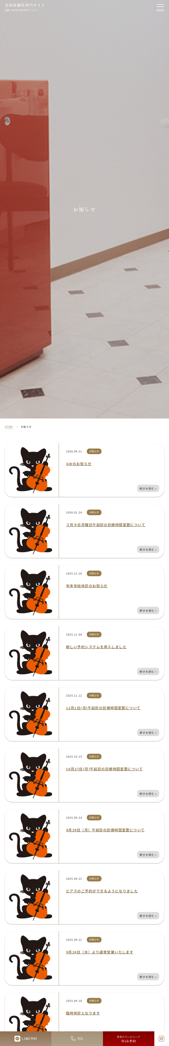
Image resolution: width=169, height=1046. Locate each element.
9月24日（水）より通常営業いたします (99, 951)
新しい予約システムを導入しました (96, 646)
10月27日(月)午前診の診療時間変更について (104, 768)
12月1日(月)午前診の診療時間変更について (103, 707)
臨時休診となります (83, 1012)
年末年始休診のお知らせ (87, 585)
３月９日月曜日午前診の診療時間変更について (105, 524)
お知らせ (94, 451)
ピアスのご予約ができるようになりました (102, 890)
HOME (9, 427)
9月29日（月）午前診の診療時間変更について (105, 829)
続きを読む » (148, 488)
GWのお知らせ (78, 463)
